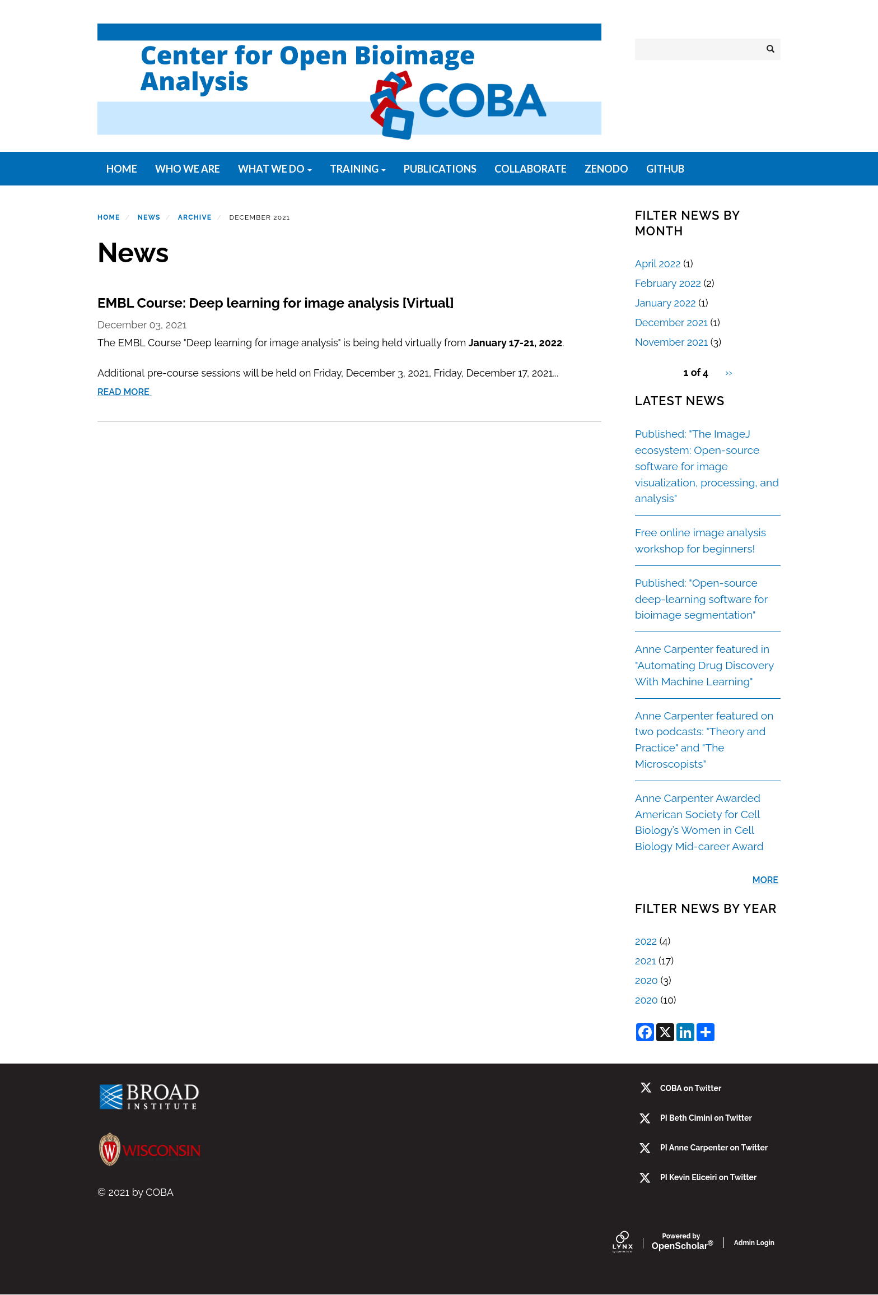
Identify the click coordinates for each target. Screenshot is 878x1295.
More (765, 880)
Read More (125, 392)
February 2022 (668, 283)
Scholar (681, 1242)
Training (358, 169)
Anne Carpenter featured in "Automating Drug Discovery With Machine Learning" (704, 665)
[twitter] (646, 1149)
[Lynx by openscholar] (632, 1243)
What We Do (275, 169)
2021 (645, 961)
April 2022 (658, 264)
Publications (440, 169)
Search (774, 49)
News (149, 217)
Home (121, 169)
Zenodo (606, 169)
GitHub (665, 169)
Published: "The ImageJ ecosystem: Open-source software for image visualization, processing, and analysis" (707, 466)
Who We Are (187, 169)
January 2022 (665, 303)
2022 (646, 941)
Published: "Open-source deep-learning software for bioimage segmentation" (701, 599)
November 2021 (671, 342)
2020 (646, 980)
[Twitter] (646, 1119)
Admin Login (754, 1243)
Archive (195, 217)
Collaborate (530, 169)
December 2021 (671, 322)
